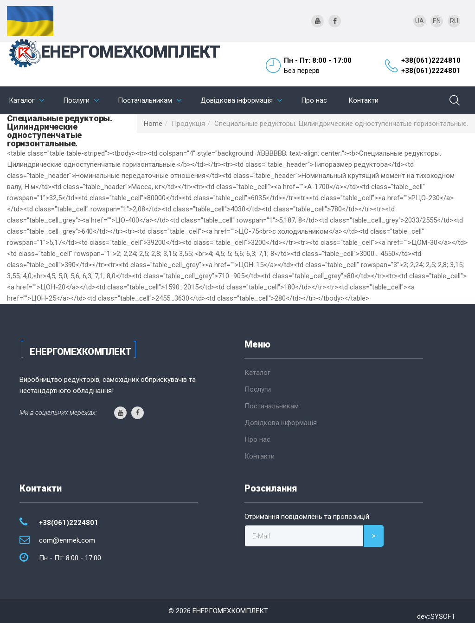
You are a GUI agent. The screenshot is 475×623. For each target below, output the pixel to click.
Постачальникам (145, 100)
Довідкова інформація (236, 100)
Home (153, 123)
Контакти (363, 100)
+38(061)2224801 (431, 70)
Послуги (76, 100)
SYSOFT (443, 616)
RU (454, 21)
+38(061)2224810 (431, 60)
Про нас (314, 100)
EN (437, 21)
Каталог (22, 100)
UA (419, 21)
